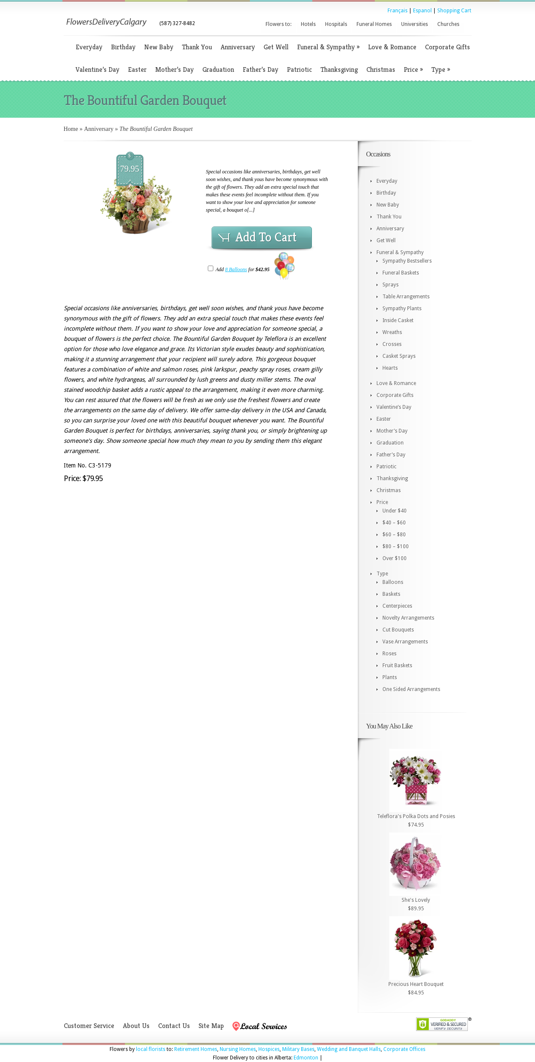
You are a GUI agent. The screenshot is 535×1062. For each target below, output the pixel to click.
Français (398, 11)
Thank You (197, 46)
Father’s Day (260, 69)
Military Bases (298, 1049)
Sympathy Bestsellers (407, 261)
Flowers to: (279, 24)
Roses (389, 654)
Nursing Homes (238, 1049)
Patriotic (299, 69)
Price (413, 69)
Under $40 (394, 511)
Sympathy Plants (402, 309)
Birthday (123, 46)
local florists (150, 1049)
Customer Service (89, 1025)
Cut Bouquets (398, 630)
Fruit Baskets (397, 665)
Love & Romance (392, 46)
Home (71, 129)
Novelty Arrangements (408, 618)
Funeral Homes (374, 24)
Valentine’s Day (97, 69)
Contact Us (174, 1025)
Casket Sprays (399, 356)
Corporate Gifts (447, 46)
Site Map (211, 1025)
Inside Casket (397, 320)
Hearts (390, 368)
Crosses (392, 344)
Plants (389, 677)
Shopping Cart (454, 11)
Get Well (276, 46)
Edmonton (306, 1058)
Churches (448, 24)
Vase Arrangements (405, 642)
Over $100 (394, 558)
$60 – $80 (394, 535)
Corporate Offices (404, 1049)
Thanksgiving (339, 69)
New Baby (158, 46)
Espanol (422, 11)
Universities (414, 24)
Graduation (218, 69)
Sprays (390, 285)
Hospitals (336, 24)
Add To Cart (266, 237)
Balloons (392, 582)
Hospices (269, 1049)
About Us (136, 1025)
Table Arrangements (406, 297)
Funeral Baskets (400, 273)
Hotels (308, 24)
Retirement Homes (195, 1049)
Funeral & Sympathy (328, 46)
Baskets (391, 594)
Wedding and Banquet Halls (349, 1049)
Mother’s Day (174, 69)
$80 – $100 (395, 546)
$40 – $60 (394, 523)
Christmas (380, 69)
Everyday (89, 46)
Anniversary (238, 46)
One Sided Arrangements (411, 689)
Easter (137, 69)
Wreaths (392, 332)
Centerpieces (397, 606)
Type (440, 69)
